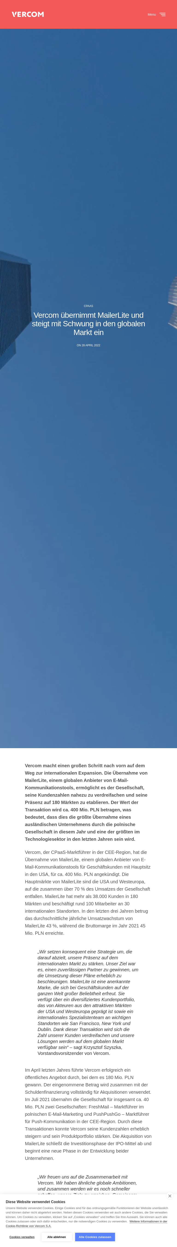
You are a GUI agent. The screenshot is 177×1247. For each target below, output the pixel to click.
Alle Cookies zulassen (95, 1237)
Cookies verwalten (22, 1237)
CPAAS (88, 306)
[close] (170, 1196)
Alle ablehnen (56, 1237)
